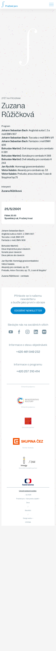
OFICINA (28, 522)
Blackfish (28, 510)
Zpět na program (10, 98)
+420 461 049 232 (28, 352)
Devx (28, 503)
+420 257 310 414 (28, 371)
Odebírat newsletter (28, 310)
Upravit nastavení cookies (27, 491)
